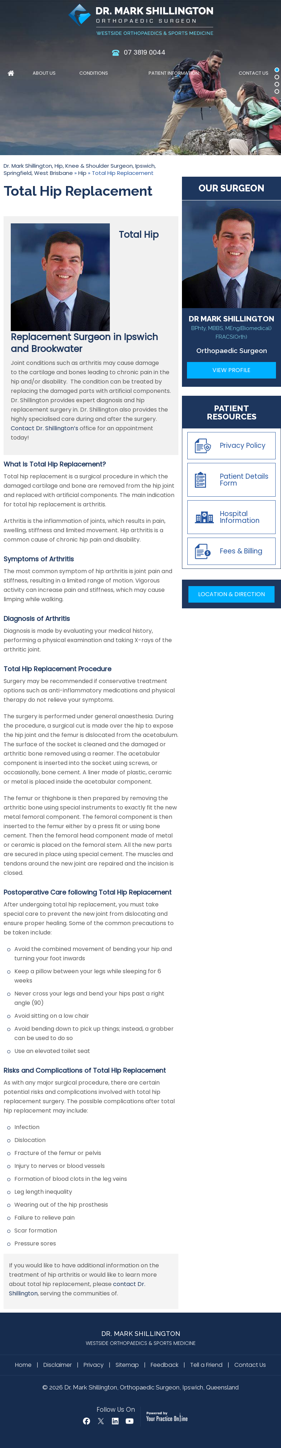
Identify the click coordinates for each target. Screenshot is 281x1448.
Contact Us (253, 73)
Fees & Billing (241, 551)
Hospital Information (239, 517)
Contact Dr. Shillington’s (44, 428)
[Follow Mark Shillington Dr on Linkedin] (115, 1421)
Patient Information (174, 73)
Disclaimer (57, 1365)
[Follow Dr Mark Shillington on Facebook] (86, 1421)
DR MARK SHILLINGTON (231, 327)
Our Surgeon (231, 188)
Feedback (164, 1365)
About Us (44, 73)
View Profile (231, 370)
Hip (82, 173)
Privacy (94, 1365)
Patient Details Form (244, 480)
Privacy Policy (243, 445)
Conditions (93, 73)
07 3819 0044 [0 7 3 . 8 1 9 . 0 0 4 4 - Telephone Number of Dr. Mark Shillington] (144, 52)
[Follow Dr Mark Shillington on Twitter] (100, 1421)
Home (11, 74)
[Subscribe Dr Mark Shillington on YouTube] (129, 1421)
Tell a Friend (206, 1365)
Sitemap (127, 1365)
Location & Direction (231, 594)
